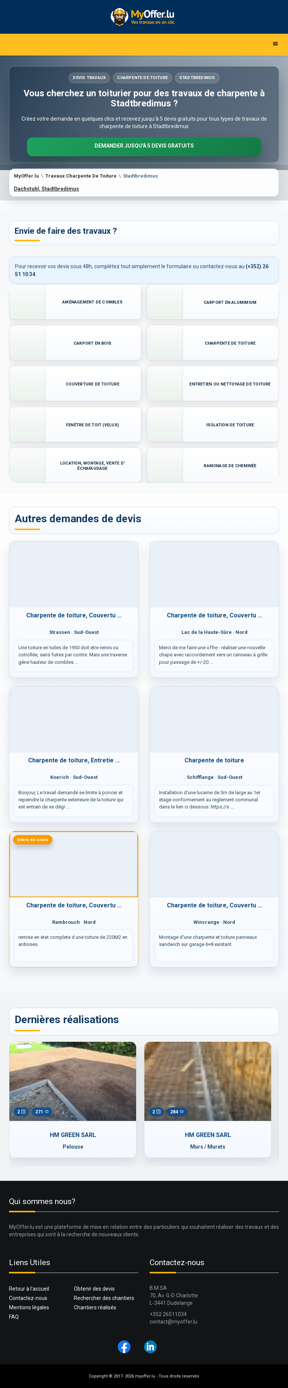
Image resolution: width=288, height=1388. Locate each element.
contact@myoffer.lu (173, 1322)
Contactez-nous (28, 1298)
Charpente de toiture (214, 760)
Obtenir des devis (94, 1289)
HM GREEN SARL (73, 1134)
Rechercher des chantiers (104, 1298)
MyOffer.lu (26, 176)
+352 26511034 (168, 1314)
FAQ (14, 1317)
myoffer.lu (145, 1376)
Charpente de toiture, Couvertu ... (74, 615)
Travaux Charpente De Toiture (81, 176)
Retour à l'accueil (29, 1289)
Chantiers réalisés (95, 1307)
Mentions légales (29, 1307)
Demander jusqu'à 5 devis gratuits (144, 146)
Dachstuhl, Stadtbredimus (46, 189)
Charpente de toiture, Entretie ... (74, 760)
